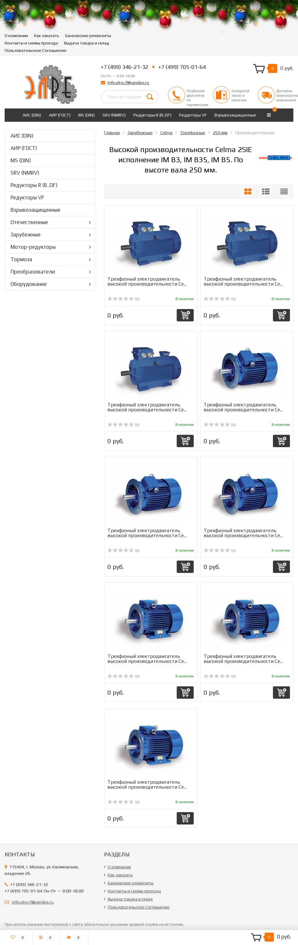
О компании (16, 35)
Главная (112, 132)
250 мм (220, 132)
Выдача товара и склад (86, 42)
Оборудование (29, 284)
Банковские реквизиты (88, 35)
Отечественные (29, 222)
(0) (123, 299)
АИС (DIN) (32, 114)
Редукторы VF (193, 114)
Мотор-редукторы (33, 247)
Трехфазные (192, 132)
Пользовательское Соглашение (36, 50)
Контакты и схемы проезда (31, 42)
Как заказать (46, 35)
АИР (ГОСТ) (60, 114)
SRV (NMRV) (114, 114)
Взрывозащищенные (235, 114)
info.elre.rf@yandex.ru (128, 82)
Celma (166, 132)
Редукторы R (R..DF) (152, 114)
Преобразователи (33, 272)
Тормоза (21, 259)
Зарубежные (26, 234)
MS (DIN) (86, 114)
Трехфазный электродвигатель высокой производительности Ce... (147, 281)
